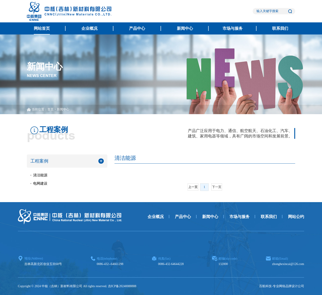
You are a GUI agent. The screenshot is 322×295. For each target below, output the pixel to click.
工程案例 (39, 160)
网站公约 (296, 216)
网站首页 (42, 28)
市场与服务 (232, 28)
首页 (50, 109)
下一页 (216, 187)
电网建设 (40, 183)
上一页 (193, 187)
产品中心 (137, 28)
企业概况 (89, 28)
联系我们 (280, 28)
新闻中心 (185, 28)
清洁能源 (40, 175)
